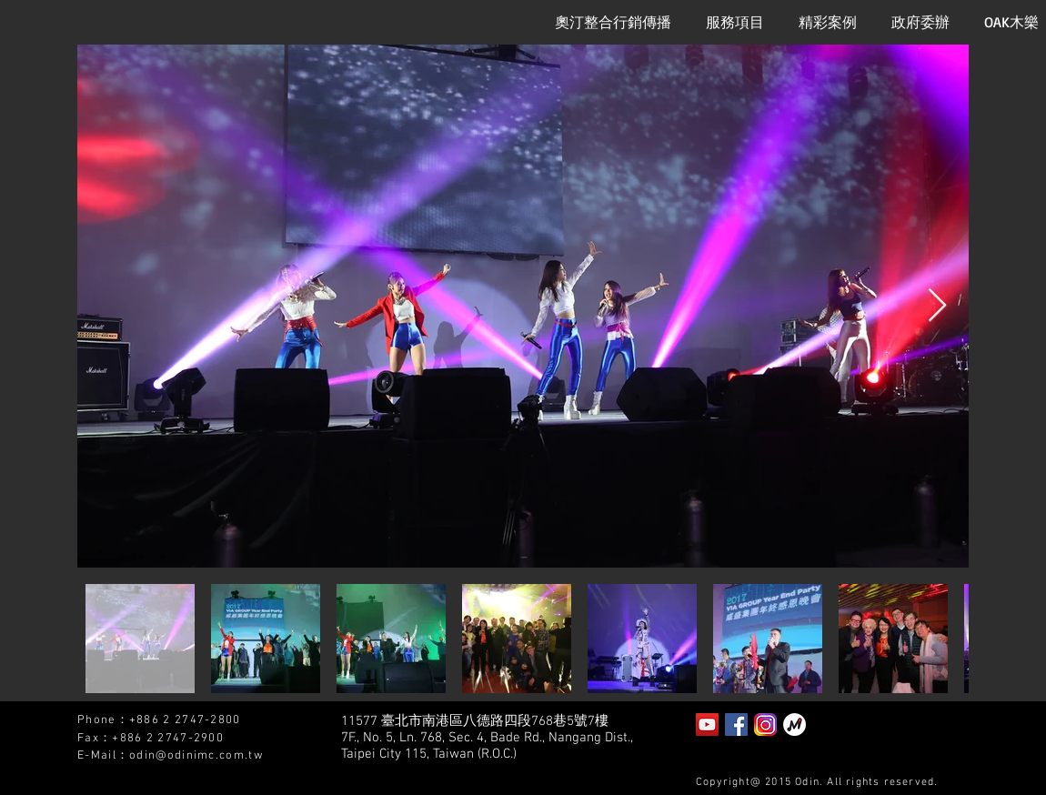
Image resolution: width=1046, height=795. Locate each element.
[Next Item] (937, 306)
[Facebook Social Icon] (736, 724)
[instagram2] (765, 724)
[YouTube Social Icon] (707, 724)
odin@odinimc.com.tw (196, 756)
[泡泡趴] (794, 724)
